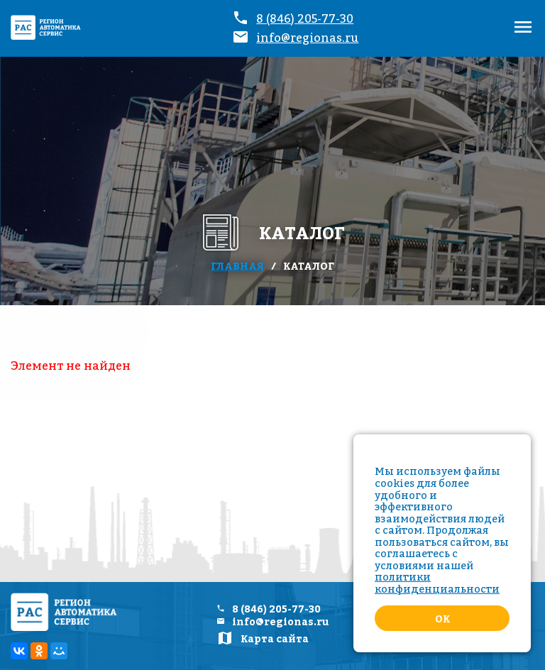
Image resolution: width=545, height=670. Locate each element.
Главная (237, 266)
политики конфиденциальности (437, 583)
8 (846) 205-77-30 (304, 18)
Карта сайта (275, 639)
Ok (442, 619)
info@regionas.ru (307, 38)
